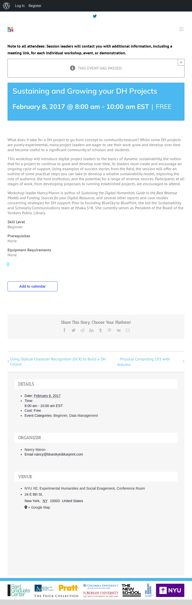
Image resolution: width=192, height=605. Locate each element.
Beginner (60, 416)
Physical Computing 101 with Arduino (143, 361)
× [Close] (181, 62)
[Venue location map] (95, 540)
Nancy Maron (34, 450)
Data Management (83, 416)
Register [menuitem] (34, 6)
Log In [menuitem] (19, 6)
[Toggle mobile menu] (181, 29)
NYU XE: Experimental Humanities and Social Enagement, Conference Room (84, 488)
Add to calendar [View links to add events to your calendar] (32, 286)
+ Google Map (39, 507)
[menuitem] (6, 6)
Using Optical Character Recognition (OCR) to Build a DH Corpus (58, 361)
